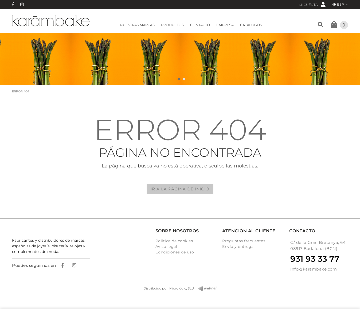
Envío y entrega (238, 246)
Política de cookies (174, 240)
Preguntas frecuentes (243, 240)
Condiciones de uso (174, 252)
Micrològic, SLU (181, 288)
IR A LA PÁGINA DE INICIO (180, 188)
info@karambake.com (313, 269)
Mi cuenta (312, 4)
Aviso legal (166, 246)
